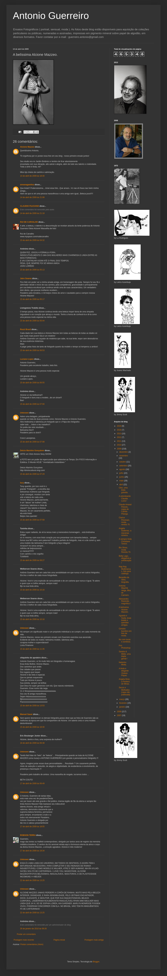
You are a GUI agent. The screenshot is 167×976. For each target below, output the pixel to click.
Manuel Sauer (26, 714)
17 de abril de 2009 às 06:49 (32, 783)
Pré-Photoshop (124, 646)
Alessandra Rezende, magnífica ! (125, 601)
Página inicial (59, 940)
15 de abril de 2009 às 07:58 (32, 520)
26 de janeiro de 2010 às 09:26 (33, 928)
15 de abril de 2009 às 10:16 (32, 590)
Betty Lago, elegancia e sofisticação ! (125, 559)
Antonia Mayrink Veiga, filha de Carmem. (125, 590)
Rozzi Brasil (25, 329)
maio (121, 481)
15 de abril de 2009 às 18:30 (32, 727)
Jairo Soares (26, 278)
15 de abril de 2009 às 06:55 (32, 382)
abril (121, 484)
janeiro (122, 707)
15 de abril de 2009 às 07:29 (32, 474)
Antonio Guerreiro (51, 15)
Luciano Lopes (27, 359)
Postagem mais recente (24, 940)
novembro (123, 456)
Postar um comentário (26, 934)
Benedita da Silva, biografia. (124, 579)
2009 (119, 449)
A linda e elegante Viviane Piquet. (124, 672)
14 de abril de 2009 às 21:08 (32, 197)
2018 (119, 430)
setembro (123, 466)
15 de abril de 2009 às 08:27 (32, 560)
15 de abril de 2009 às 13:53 (32, 705)
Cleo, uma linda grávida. (123, 490)
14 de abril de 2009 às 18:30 (32, 176)
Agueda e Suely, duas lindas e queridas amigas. (125, 620)
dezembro (123, 452)
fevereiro (123, 703)
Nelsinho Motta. (123, 663)
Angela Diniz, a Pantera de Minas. (124, 681)
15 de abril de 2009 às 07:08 (32, 442)
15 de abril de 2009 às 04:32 (32, 240)
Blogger (96, 962)
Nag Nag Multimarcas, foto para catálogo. (125, 570)
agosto (122, 469)
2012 (119, 437)
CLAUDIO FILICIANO (29, 206)
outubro (122, 462)
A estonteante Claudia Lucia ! (125, 498)
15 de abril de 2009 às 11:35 (32, 649)
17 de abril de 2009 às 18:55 (32, 826)
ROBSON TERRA (28, 835)
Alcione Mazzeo (27, 147)
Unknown (24, 413)
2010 (119, 445)
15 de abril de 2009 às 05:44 (32, 321)
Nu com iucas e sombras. (125, 640)
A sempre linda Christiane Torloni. (125, 541)
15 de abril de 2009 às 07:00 (32, 404)
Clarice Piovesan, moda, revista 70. (124, 521)
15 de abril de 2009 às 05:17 (32, 299)
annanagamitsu (27, 184)
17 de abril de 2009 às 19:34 (32, 851)
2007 (119, 715)
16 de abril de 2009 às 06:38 (32, 743)
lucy (22, 483)
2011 (119, 441)
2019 (119, 426)
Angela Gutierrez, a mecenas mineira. (125, 531)
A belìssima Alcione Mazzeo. (124, 609)
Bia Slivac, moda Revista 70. (125, 549)
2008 (119, 711)
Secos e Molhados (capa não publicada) (124, 691)
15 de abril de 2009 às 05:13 (32, 270)
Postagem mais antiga (94, 940)
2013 (119, 433)
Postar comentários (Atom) (31, 944)
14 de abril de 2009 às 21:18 (32, 213)
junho (122, 477)
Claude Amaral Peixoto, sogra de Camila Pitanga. (125, 509)
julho (121, 473)
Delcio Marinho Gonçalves (32, 450)
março (122, 699)
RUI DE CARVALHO (29, 222)
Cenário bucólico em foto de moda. (125, 632)
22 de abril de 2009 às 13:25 (32, 880)
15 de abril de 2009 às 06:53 (32, 350)
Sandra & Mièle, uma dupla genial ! (125, 655)
